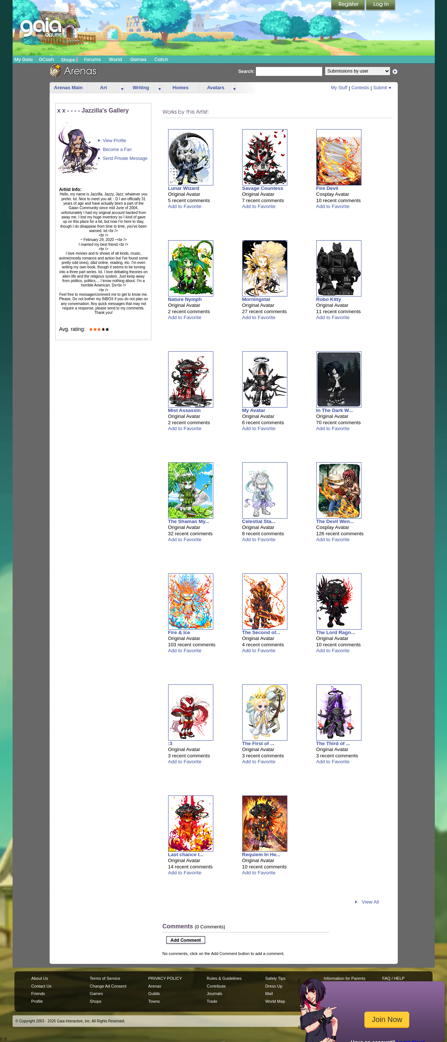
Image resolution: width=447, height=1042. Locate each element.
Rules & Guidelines (224, 978)
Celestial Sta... (259, 521)
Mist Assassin (184, 410)
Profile (37, 1001)
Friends (38, 993)
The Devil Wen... (335, 521)
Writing (141, 87)
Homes (181, 87)
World (115, 59)
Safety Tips (275, 978)
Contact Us (41, 986)
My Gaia (23, 59)
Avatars (215, 87)
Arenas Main (68, 87)
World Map (275, 1001)
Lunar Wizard (183, 188)
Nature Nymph (185, 299)
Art (103, 87)
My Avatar (254, 410)
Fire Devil (327, 188)
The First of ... (258, 743)
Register (348, 5)
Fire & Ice (179, 632)
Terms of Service (105, 978)
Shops (69, 59)
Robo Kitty (328, 299)
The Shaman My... (189, 521)
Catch (161, 59)
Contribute (216, 986)
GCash (46, 59)
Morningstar (256, 299)
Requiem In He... (261, 854)
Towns (154, 1001)
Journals (214, 993)
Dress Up (273, 986)
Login (381, 5)
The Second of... (261, 632)
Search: (246, 71)
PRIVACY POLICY (165, 978)
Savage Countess (262, 188)
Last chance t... (186, 854)
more (122, 88)
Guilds (154, 993)
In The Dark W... (334, 410)
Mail (269, 993)
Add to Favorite (184, 206)
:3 (170, 743)
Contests (360, 87)
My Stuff (339, 87)
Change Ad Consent (108, 986)
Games (138, 59)
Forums (92, 59)
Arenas (154, 986)
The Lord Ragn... (335, 632)
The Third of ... (333, 743)
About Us (39, 978)
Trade (212, 1001)
